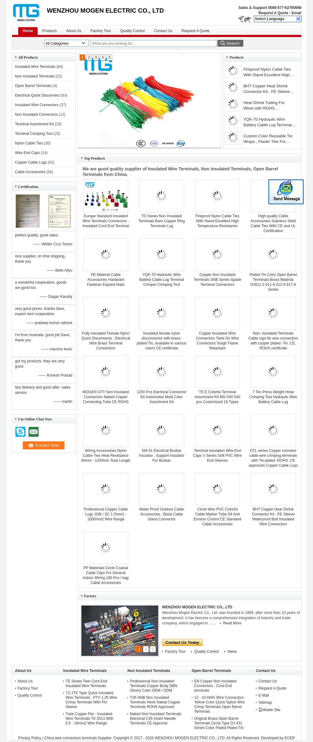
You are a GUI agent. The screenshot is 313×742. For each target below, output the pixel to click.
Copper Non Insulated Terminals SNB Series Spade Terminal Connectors (217, 280)
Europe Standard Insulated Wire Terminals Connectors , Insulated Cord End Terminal (105, 221)
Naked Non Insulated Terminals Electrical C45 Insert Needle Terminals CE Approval (155, 718)
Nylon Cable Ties (29, 143)
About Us (73, 31)
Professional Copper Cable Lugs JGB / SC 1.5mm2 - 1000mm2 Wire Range (106, 514)
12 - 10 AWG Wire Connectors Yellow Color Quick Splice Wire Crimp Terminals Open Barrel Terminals (219, 704)
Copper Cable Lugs (31, 162)
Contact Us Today (183, 642)
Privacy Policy (29, 738)
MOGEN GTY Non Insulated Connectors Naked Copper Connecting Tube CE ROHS (106, 397)
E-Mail (263, 695)
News (232, 651)
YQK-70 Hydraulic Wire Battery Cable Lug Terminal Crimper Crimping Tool (267, 122)
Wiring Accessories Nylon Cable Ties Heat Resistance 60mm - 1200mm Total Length (105, 455)
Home (28, 31)
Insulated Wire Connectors (37, 105)
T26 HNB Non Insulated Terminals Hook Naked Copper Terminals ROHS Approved (155, 702)
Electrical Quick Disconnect (37, 95)
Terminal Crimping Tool (34, 133)
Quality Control (132, 31)
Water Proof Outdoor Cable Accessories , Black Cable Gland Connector (161, 514)
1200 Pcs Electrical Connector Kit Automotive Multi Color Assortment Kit (162, 397)
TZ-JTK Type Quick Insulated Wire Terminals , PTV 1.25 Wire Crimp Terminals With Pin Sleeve (91, 700)
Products (49, 31)
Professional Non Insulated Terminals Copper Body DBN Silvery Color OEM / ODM (153, 686)
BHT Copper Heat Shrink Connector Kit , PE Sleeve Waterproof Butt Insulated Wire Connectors (266, 89)
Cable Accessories (30, 172)
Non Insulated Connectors (36, 114)
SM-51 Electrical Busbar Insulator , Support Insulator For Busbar (161, 455)
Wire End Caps (27, 153)
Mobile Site (269, 710)
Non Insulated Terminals (35, 76)
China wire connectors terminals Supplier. (78, 738)
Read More (232, 623)
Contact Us (163, 31)
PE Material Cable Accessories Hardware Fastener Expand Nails (105, 280)
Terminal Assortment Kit (34, 124)
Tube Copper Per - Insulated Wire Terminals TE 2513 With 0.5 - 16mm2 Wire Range (89, 718)
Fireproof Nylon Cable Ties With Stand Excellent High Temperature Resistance (267, 72)
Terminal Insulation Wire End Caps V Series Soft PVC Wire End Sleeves (217, 455)
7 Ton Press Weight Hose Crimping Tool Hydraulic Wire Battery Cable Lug (273, 397)
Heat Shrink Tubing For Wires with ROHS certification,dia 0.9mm (264, 106)
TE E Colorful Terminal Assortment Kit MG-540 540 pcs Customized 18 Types (217, 397)
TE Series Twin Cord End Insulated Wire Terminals (86, 683)
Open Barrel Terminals (33, 86)
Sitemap (265, 702)
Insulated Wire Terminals (35, 67)
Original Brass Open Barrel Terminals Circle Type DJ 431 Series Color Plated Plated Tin (219, 723)
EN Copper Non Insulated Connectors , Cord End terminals (215, 686)
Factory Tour (101, 31)
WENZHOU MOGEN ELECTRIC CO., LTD (197, 607)
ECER (290, 738)
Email (296, 13)
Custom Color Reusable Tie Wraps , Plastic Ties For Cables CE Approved (267, 139)
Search (232, 43)
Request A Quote (273, 13)
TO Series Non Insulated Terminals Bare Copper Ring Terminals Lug (161, 221)
